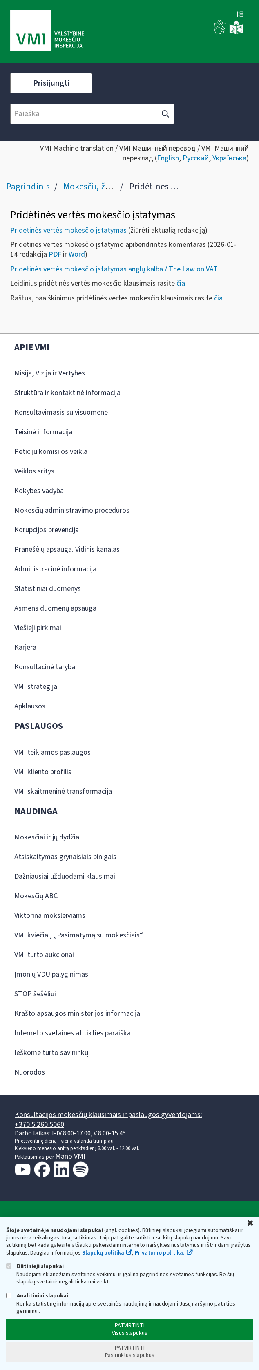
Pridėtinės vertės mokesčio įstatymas (68, 230)
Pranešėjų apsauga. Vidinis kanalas (67, 549)
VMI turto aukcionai (44, 955)
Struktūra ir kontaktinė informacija (67, 393)
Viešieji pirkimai (37, 628)
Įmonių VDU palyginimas (51, 974)
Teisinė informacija (43, 432)
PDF (55, 254)
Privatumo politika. (160, 1253)
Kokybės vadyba (39, 491)
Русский (196, 158)
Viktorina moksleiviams (49, 915)
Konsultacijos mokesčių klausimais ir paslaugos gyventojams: (108, 1115)
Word (77, 254)
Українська (229, 158)
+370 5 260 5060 (39, 1124)
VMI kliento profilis (42, 772)
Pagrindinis (28, 186)
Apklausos (29, 706)
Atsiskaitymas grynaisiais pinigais (65, 857)
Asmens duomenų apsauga (55, 608)
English (168, 158)
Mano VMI (70, 1156)
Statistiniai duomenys (47, 589)
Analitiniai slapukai (37, 1295)
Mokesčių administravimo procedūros (72, 510)
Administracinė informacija (55, 569)
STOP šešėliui (35, 994)
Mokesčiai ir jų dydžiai (47, 837)
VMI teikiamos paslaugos (52, 752)
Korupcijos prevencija (46, 530)
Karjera (25, 647)
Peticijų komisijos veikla (50, 451)
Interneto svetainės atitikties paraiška (72, 1033)
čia (180, 283)
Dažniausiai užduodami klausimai (64, 876)
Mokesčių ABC (36, 896)
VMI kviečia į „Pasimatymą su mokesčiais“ (78, 935)
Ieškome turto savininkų (51, 1053)
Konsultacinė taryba (44, 667)
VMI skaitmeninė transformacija (63, 791)
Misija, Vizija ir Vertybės (49, 373)
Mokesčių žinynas (96, 186)
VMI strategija (35, 687)
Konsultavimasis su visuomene (61, 412)
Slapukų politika (103, 1253)
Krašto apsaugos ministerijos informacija (77, 1013)
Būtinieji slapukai (35, 1266)
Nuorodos (29, 1072)
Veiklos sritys (34, 471)
